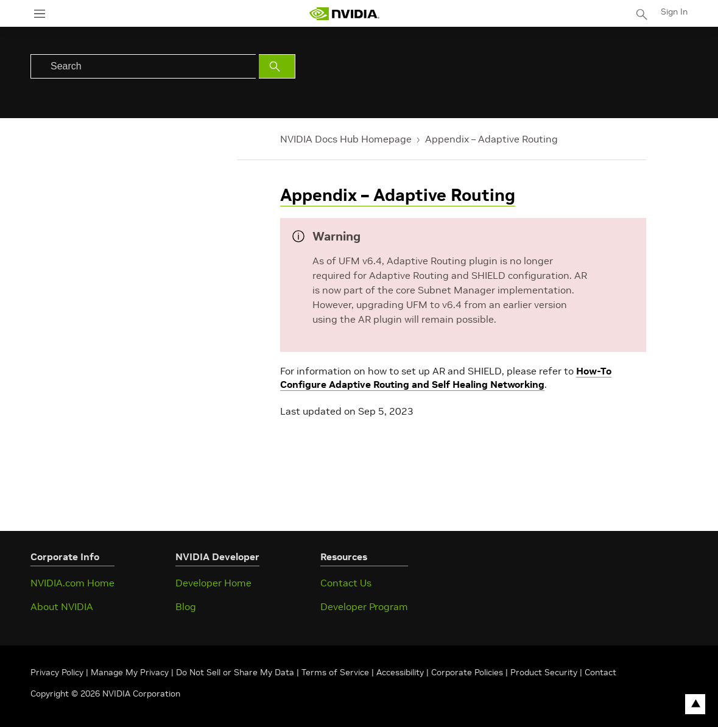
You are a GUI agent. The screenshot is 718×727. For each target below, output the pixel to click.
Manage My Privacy (130, 672)
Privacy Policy (58, 672)
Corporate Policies (467, 672)
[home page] (344, 13)
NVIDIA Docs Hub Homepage (346, 139)
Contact (600, 672)
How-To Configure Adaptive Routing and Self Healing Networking (445, 377)
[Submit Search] (277, 66)
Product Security (543, 672)
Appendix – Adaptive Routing (491, 139)
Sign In (674, 11)
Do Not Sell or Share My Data (235, 672)
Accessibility (400, 672)
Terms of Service (335, 672)
